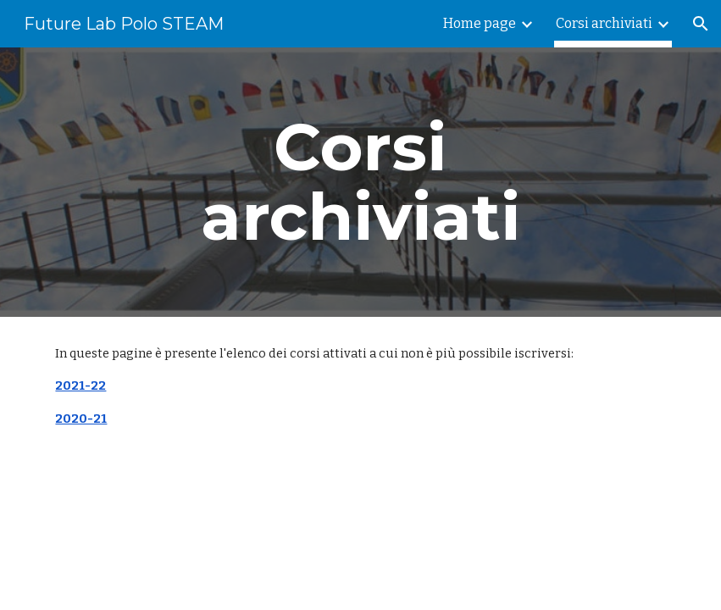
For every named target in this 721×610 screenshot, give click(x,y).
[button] (700, 23)
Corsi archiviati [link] (604, 23)
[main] (360, 182)
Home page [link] (479, 23)
